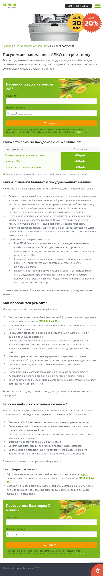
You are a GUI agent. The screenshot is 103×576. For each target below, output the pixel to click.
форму (84, 474)
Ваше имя (11, 95)
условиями (79, 131)
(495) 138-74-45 (78, 6)
